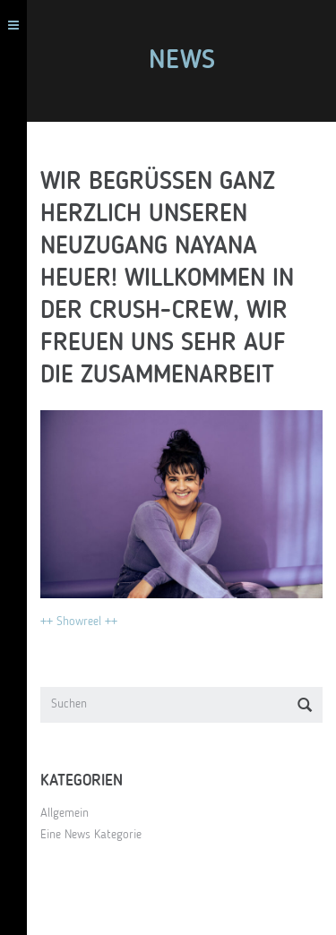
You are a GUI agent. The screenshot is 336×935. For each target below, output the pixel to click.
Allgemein (64, 813)
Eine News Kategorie (91, 834)
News (182, 60)
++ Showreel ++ (78, 621)
